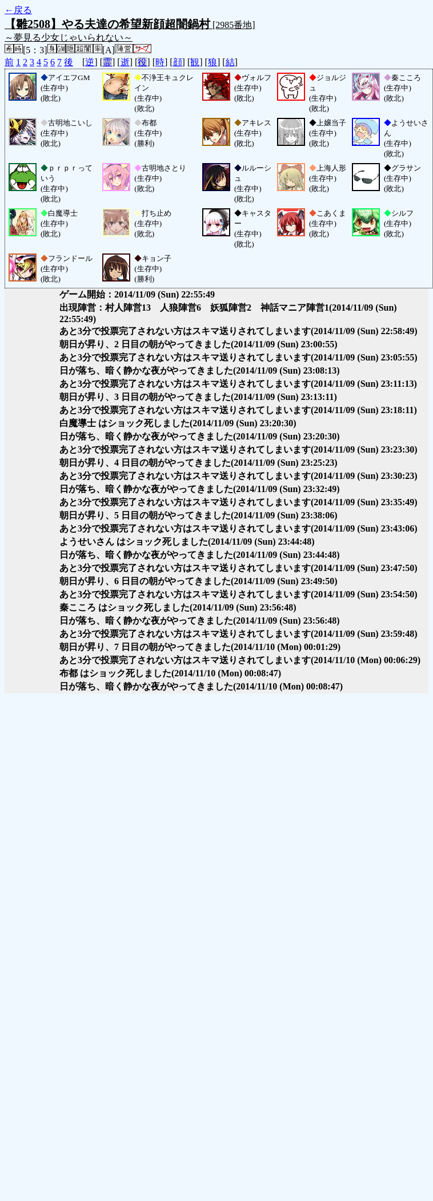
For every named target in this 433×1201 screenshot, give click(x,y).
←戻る (18, 10)
